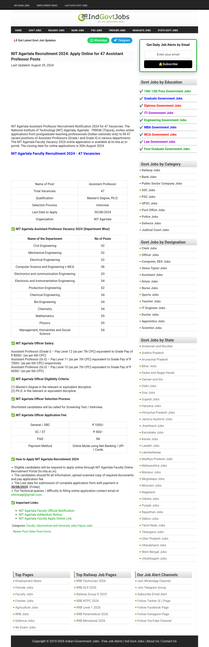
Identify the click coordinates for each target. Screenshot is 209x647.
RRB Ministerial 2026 (90, 621)
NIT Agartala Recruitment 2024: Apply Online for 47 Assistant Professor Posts (67, 56)
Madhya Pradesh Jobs (157, 459)
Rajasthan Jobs (152, 512)
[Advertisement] (73, 93)
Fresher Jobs (117, 30)
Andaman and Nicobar (157, 346)
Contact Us (169, 641)
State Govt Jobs (168, 30)
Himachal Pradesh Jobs (158, 412)
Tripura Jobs (84, 525)
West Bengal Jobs (154, 552)
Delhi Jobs (149, 386)
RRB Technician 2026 (91, 581)
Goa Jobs (148, 393)
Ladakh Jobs (150, 446)
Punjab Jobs (150, 505)
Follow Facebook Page (153, 607)
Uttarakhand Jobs (154, 545)
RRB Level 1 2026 (88, 607)
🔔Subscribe (168, 64)
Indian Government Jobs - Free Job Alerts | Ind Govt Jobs (104, 641)
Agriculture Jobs (26, 607)
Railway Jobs (56, 30)
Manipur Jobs (151, 472)
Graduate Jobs (142, 30)
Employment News (47, 5)
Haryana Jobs (151, 406)
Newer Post (20, 531)
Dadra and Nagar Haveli (158, 373)
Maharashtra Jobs (154, 465)
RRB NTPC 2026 (87, 601)
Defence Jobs (25, 621)
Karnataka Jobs (153, 432)
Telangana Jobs (153, 532)
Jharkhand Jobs (153, 426)
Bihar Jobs (149, 366)
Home (18, 30)
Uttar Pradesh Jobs (155, 538)
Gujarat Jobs (150, 399)
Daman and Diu (152, 379)
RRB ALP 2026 (86, 587)
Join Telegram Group (151, 587)
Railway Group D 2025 (91, 594)
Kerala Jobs (150, 439)
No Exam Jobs (21, 5)
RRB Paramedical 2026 (92, 614)
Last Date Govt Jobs (76, 5)
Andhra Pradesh (153, 353)
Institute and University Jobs (59, 525)
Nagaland (148, 492)
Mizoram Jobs (152, 485)
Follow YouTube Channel (154, 621)
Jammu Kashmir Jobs (157, 419)
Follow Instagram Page (153, 614)
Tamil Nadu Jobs (153, 525)
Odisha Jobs (150, 499)
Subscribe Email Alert (152, 594)
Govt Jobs (35, 30)
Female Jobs (24, 587)
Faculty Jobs (34, 525)
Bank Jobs (77, 30)
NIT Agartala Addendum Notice (40, 514)
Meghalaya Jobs (153, 479)
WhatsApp (98, 40)
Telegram (122, 40)
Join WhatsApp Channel (154, 581)
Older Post (36, 531)
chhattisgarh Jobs (154, 558)
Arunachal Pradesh (155, 359)
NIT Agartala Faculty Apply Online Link (45, 518)
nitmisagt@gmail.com (26, 495)
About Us (152, 641)
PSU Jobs (96, 30)
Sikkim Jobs (150, 519)
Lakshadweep (151, 452)
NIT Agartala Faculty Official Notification (46, 511)
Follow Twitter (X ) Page (153, 601)
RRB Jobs (22, 614)
